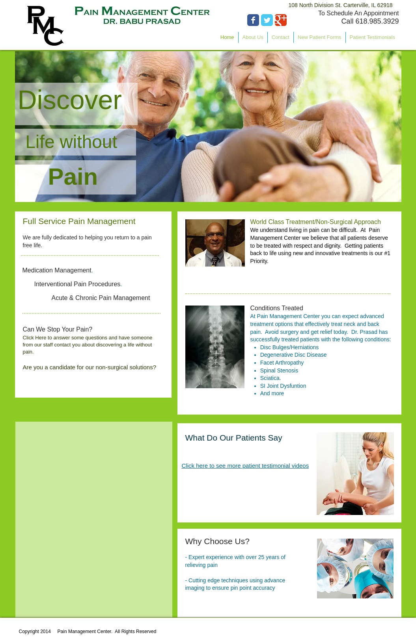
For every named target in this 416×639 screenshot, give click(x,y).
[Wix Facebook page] (253, 20)
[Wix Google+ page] (281, 20)
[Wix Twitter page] (267, 20)
